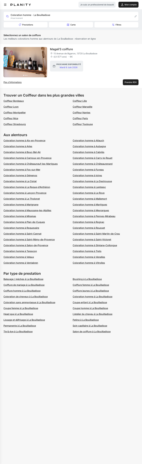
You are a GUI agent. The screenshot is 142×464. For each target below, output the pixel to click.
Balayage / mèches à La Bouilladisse (23, 279)
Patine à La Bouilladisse (86, 319)
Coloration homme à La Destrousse (92, 181)
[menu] (5, 4)
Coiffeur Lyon (11, 106)
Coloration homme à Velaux (18, 257)
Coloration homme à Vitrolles (89, 262)
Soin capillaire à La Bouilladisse (90, 325)
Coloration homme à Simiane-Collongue (95, 245)
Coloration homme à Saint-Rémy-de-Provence (29, 239)
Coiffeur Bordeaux (13, 100)
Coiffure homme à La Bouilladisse (22, 290)
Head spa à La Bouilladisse (18, 314)
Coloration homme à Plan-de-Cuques (24, 222)
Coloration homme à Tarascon (20, 251)
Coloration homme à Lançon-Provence (24, 192)
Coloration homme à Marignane (20, 204)
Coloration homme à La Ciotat (20, 181)
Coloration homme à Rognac (88, 222)
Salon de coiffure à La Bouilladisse (92, 331)
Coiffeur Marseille (82, 106)
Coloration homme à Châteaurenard (92, 163)
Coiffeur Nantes (81, 112)
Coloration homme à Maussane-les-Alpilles (27, 210)
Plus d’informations (12, 82)
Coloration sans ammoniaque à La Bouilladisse (29, 302)
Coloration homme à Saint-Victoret (92, 239)
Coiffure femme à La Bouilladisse (91, 284)
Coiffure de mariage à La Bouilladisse (23, 284)
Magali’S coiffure (61, 49)
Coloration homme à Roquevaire (21, 227)
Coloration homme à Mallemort (90, 198)
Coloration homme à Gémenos (20, 175)
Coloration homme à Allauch (88, 140)
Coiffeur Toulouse (83, 124)
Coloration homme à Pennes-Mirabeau (94, 216)
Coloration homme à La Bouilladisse (92, 296)
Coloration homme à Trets (87, 251)
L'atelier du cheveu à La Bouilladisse (92, 314)
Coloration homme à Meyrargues (91, 210)
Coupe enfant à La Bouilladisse (90, 302)
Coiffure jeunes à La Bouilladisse (91, 290)
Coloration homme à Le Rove (89, 192)
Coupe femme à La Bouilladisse (20, 308)
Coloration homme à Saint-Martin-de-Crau (96, 233)
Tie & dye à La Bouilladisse (18, 331)
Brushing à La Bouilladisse (87, 279)
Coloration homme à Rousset (89, 227)
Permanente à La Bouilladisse (19, 325)
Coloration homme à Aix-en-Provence (24, 140)
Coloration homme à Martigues (90, 204)
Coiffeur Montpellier (14, 112)
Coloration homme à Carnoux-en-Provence (27, 158)
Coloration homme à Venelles (89, 257)
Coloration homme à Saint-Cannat (22, 233)
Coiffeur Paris (80, 118)
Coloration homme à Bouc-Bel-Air (22, 152)
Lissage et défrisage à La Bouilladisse (24, 319)
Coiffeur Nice (10, 118)
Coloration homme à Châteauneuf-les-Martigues (30, 163)
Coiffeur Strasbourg (14, 124)
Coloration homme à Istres (87, 175)
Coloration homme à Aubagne (89, 146)
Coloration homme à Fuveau (88, 169)
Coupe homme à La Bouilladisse (90, 308)
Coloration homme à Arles (17, 146)
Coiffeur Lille (80, 100)
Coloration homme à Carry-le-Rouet (92, 158)
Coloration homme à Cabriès (88, 152)
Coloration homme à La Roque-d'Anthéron (26, 187)
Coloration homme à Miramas (19, 216)
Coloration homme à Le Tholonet (21, 198)
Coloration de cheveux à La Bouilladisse (25, 296)
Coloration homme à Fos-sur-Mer (21, 169)
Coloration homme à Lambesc (89, 187)
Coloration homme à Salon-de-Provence (25, 245)
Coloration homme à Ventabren (20, 262)
